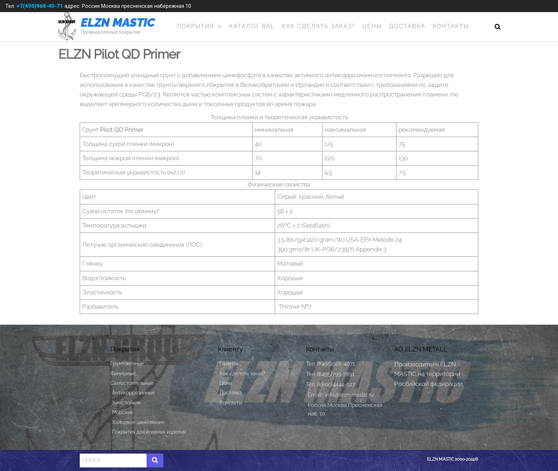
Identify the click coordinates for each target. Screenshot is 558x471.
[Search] (113, 460)
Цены (372, 26)
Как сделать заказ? (318, 26)
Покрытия (195, 26)
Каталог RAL (252, 26)
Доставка (407, 26)
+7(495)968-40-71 (39, 6)
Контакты (451, 26)
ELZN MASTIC (118, 22)
